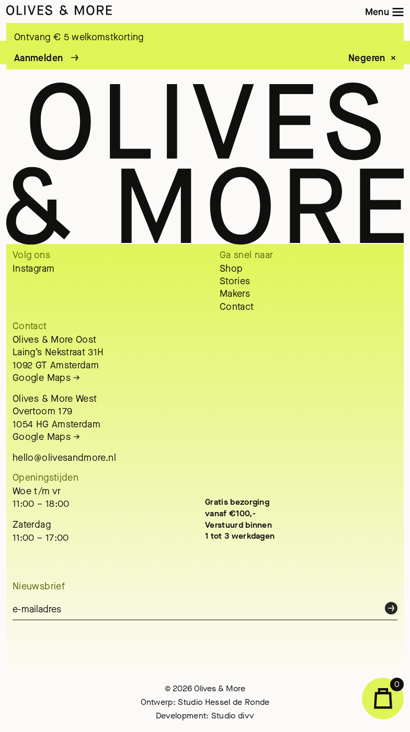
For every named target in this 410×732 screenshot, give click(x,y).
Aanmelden (38, 58)
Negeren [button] (366, 58)
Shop (231, 268)
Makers (235, 293)
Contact (237, 306)
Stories (235, 281)
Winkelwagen (389, 693)
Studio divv (233, 715)
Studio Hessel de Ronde (223, 701)
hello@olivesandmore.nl (64, 457)
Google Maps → (47, 377)
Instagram (33, 268)
